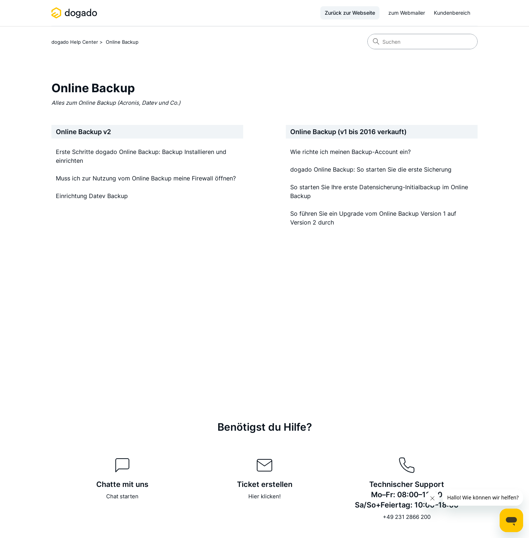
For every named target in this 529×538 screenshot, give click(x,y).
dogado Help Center (74, 42)
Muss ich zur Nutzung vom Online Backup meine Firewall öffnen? (146, 178)
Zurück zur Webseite (350, 13)
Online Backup (122, 42)
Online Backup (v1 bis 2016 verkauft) (348, 132)
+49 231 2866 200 (407, 516)
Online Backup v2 (83, 132)
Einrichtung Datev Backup (92, 196)
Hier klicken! (264, 496)
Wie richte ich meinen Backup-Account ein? (350, 151)
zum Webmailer (406, 13)
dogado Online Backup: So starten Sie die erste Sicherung (370, 169)
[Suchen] (422, 41)
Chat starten (122, 496)
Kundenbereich (452, 13)
